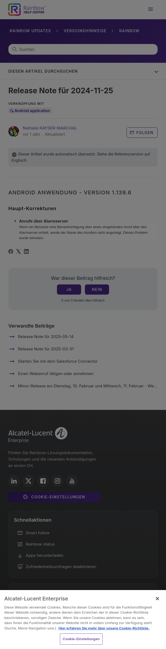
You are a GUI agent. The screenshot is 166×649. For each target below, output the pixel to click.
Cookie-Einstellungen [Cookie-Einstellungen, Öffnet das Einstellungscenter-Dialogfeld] (81, 639)
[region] (83, 619)
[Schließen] (157, 599)
